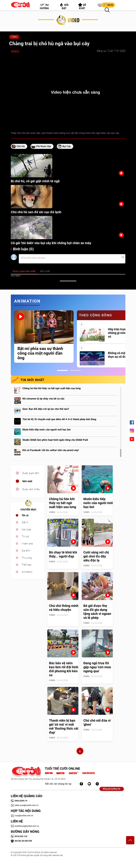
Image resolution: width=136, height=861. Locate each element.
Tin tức (25, 536)
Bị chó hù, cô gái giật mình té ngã (35, 181)
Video (14, 37)
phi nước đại (43, 146)
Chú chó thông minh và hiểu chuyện (63, 608)
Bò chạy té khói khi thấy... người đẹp (63, 554)
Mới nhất (27, 481)
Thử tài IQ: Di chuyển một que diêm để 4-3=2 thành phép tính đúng (59, 419)
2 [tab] (75, 370)
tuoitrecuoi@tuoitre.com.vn (25, 826)
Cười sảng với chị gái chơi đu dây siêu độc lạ (96, 556)
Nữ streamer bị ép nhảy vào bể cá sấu (43, 398)
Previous (10, 338)
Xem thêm (15, 275)
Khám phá (27, 543)
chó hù (20, 146)
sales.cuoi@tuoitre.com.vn (24, 805)
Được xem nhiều (31, 489)
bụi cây (66, 146)
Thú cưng (27, 557)
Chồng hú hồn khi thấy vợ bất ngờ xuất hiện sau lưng (51, 388)
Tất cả (25, 515)
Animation (27, 571)
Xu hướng (44, 6)
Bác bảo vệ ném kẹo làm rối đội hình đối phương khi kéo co (63, 669)
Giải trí (25, 522)
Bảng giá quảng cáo (111, 789)
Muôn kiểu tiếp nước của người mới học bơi (46, 429)
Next (128, 338)
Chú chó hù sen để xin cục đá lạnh (36, 212)
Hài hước (26, 529)
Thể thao (26, 564)
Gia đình (26, 550)
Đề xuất (82, 6)
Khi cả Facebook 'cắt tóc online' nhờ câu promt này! (50, 450)
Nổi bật (64, 6)
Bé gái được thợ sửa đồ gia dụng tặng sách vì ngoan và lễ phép (97, 612)
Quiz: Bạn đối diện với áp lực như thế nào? (45, 408)
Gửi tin (108, 5)
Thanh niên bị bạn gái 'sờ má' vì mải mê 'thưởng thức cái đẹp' (63, 726)
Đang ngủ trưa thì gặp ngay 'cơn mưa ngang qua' (97, 667)
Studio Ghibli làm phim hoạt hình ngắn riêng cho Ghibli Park (55, 439)
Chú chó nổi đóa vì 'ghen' (97, 722)
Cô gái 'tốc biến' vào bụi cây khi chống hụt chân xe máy (51, 243)
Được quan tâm (30, 473)
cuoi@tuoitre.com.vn (22, 815)
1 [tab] (62, 370)
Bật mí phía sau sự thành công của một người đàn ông (40, 353)
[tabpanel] (43, 336)
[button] (99, 5)
